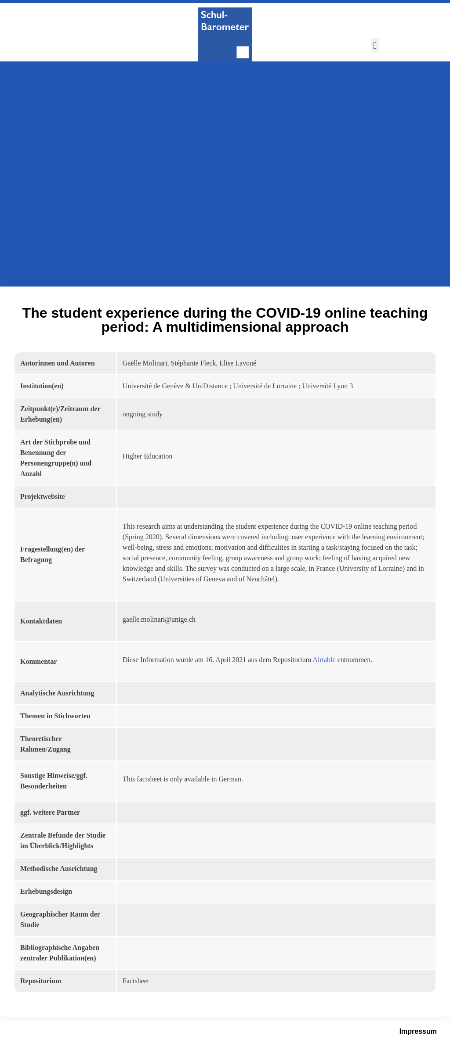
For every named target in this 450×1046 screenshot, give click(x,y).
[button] (375, 45)
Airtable (323, 659)
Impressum (418, 1031)
